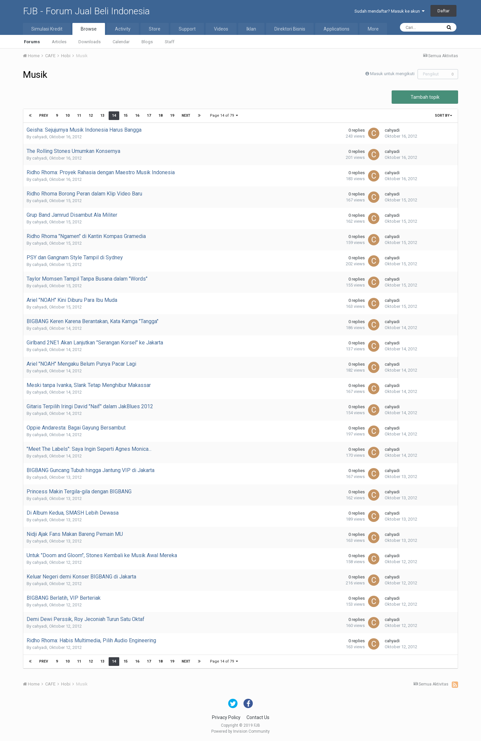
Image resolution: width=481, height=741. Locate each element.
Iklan (251, 29)
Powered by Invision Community (240, 731)
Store (154, 29)
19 (172, 115)
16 (137, 115)
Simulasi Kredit (46, 29)
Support (187, 29)
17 (149, 115)
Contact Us (257, 717)
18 (160, 115)
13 (102, 115)
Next (186, 115)
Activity (123, 29)
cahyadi (39, 136)
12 (91, 115)
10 (67, 115)
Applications (336, 29)
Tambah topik (425, 97)
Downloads (89, 41)
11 (79, 115)
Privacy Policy (226, 717)
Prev (43, 115)
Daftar (443, 10)
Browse (89, 29)
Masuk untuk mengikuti (392, 73)
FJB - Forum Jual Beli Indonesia (86, 11)
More (373, 29)
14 (114, 115)
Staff (169, 41)
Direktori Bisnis (289, 29)
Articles (59, 41)
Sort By (443, 115)
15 (126, 115)
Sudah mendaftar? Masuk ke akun (389, 11)
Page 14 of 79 (224, 115)
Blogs (147, 41)
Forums (32, 41)
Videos (221, 29)
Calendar (121, 41)
